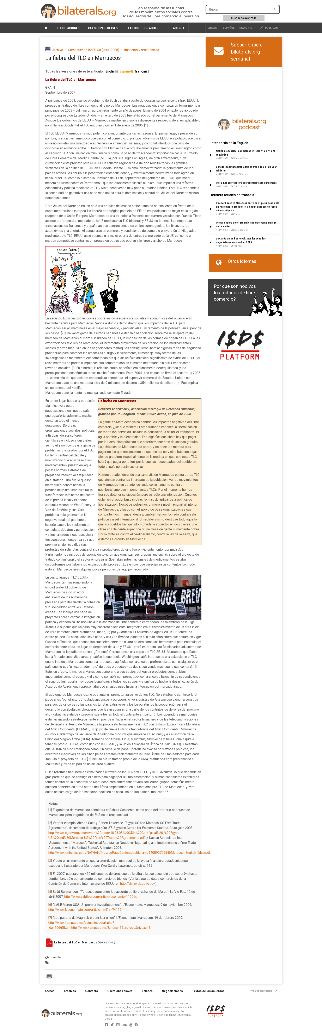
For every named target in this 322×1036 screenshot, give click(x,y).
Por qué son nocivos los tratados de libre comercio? (235, 293)
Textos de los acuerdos (145, 28)
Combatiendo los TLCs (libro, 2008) (93, 50)
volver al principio (264, 991)
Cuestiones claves (103, 28)
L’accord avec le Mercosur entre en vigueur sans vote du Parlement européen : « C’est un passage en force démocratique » (247, 206)
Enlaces (147, 991)
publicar (269, 27)
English (213, 27)
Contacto (91, 991)
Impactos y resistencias (141, 50)
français (245, 27)
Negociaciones (68, 28)
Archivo (57, 50)
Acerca (178, 28)
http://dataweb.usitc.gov (137, 884)
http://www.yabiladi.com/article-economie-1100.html (102, 897)
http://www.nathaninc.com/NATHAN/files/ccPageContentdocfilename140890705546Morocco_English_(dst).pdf (129, 853)
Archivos (70, 991)
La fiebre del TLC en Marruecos (76, 942)
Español (229, 27)
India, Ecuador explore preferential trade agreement (246, 182)
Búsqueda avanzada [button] (243, 18)
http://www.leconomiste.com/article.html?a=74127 (84, 910)
